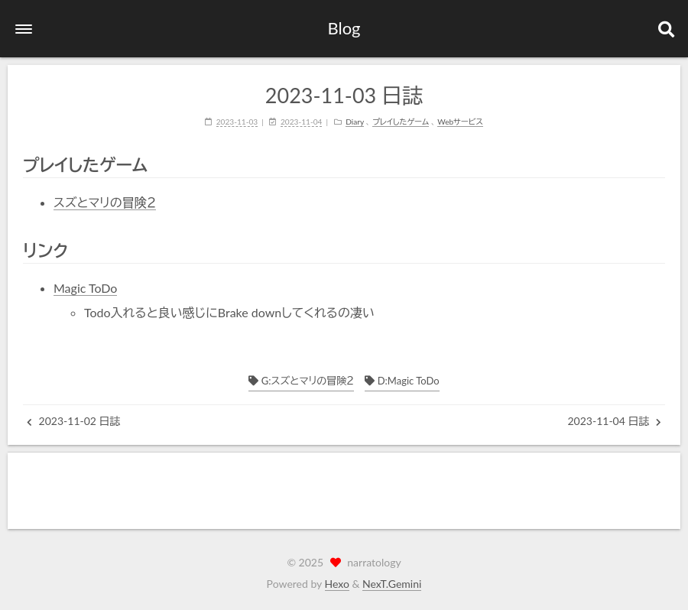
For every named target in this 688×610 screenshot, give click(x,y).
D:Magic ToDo (402, 381)
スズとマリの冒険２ (105, 202)
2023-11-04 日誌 (614, 420)
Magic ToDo (85, 288)
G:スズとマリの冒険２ (301, 381)
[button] (24, 29)
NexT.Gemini (391, 583)
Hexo (337, 583)
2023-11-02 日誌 (74, 420)
